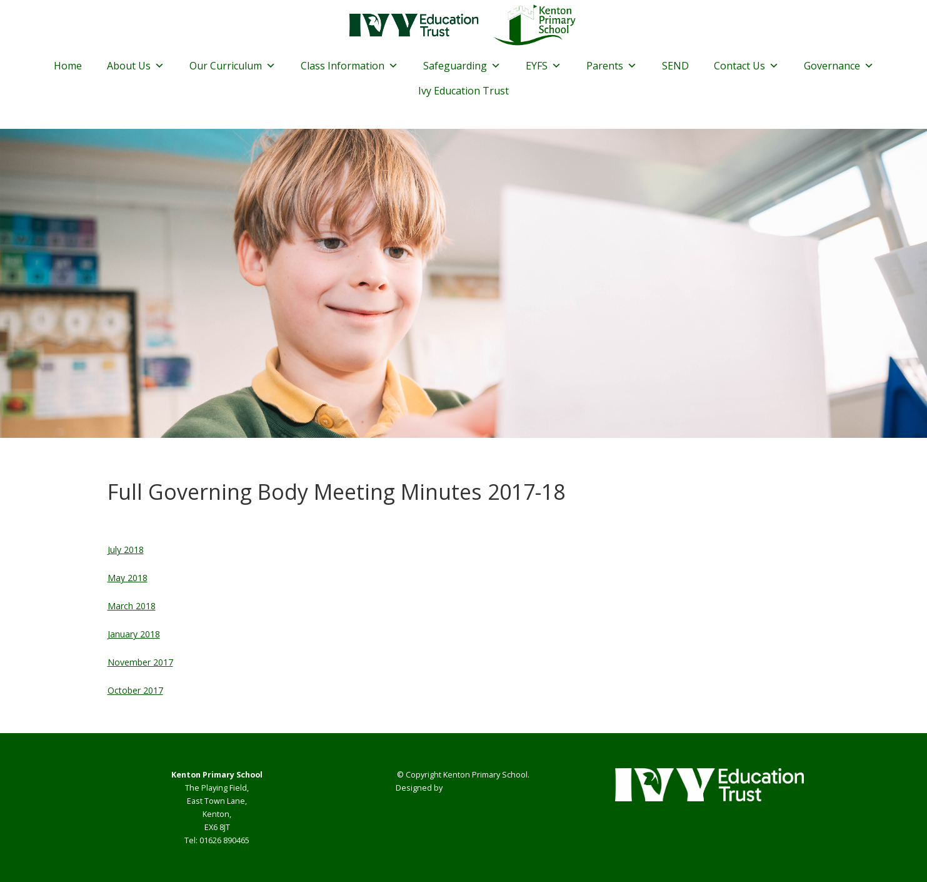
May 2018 (128, 578)
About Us (135, 66)
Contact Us (746, 66)
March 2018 (132, 606)
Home (68, 66)
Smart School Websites (487, 788)
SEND (675, 66)
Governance (839, 66)
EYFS (543, 66)
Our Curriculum (232, 66)
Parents (611, 66)
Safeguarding (462, 66)
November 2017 (140, 662)
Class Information (349, 66)
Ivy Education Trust (463, 91)
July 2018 (126, 549)
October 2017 (135, 690)
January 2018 (134, 634)
